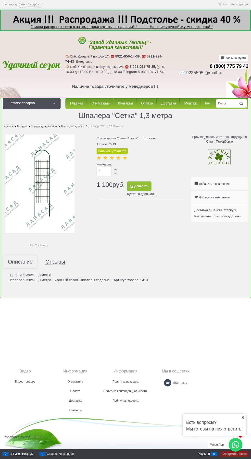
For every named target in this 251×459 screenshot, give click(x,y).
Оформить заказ (235, 454)
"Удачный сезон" (127, 138)
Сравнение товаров (60, 454)
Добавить (141, 186)
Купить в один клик (141, 194)
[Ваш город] (242, 417)
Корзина (204, 454)
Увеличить (41, 245)
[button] (116, 169)
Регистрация (240, 4)
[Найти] (241, 103)
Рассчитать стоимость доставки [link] (217, 216)
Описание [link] (20, 262)
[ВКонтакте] (167, 382)
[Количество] (104, 171)
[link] (29, 4)
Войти (223, 4)
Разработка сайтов (16, 437)
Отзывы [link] (55, 262)
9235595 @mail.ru (204, 72)
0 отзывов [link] (150, 138)
